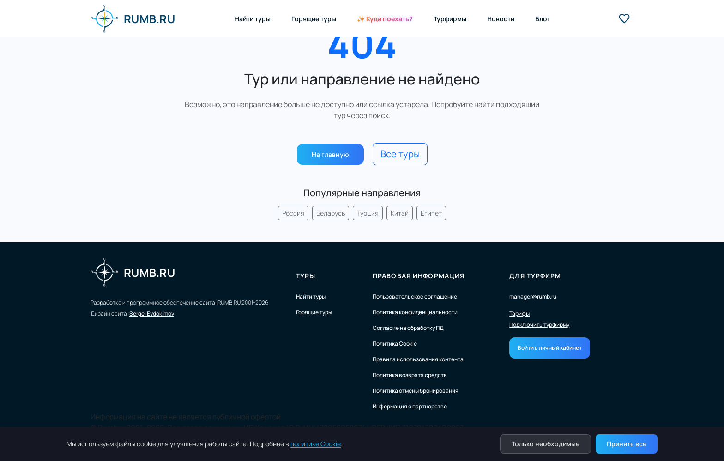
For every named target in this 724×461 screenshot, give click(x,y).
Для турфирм (535, 275)
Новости (500, 18)
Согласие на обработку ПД (408, 328)
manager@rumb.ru (532, 296)
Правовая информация (419, 275)
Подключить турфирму (539, 325)
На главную (330, 154)
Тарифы (519, 314)
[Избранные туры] (624, 18)
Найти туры (253, 18)
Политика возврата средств (410, 375)
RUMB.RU (132, 18)
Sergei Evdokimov (151, 313)
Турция (368, 213)
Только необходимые (545, 443)
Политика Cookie (395, 343)
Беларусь (330, 213)
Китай (400, 213)
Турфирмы (450, 18)
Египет (431, 213)
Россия (293, 213)
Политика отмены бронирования (416, 391)
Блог (542, 18)
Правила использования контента (418, 359)
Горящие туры (313, 18)
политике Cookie (315, 443)
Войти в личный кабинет (550, 348)
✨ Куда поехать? (385, 18)
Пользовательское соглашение (415, 296)
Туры (305, 275)
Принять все (626, 443)
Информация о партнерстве (410, 406)
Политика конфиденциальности (415, 312)
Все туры (400, 154)
